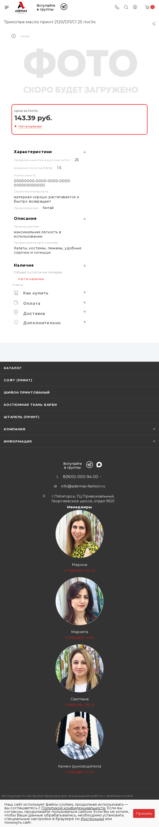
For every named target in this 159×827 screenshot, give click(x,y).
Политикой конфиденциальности (73, 808)
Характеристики (33, 152)
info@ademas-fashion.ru (83, 486)
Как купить (35, 293)
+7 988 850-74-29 (79, 570)
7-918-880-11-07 (79, 772)
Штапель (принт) (22, 417)
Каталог (13, 368)
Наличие (24, 265)
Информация (18, 441)
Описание (25, 218)
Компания (14, 429)
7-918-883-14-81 (79, 637)
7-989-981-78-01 (79, 705)
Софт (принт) (18, 380)
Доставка (33, 313)
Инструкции (92, 818)
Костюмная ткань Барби (30, 405)
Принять (144, 813)
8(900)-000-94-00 (80, 477)
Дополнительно (41, 323)
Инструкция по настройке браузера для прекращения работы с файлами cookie (67, 796)
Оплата (31, 303)
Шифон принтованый (27, 392)
